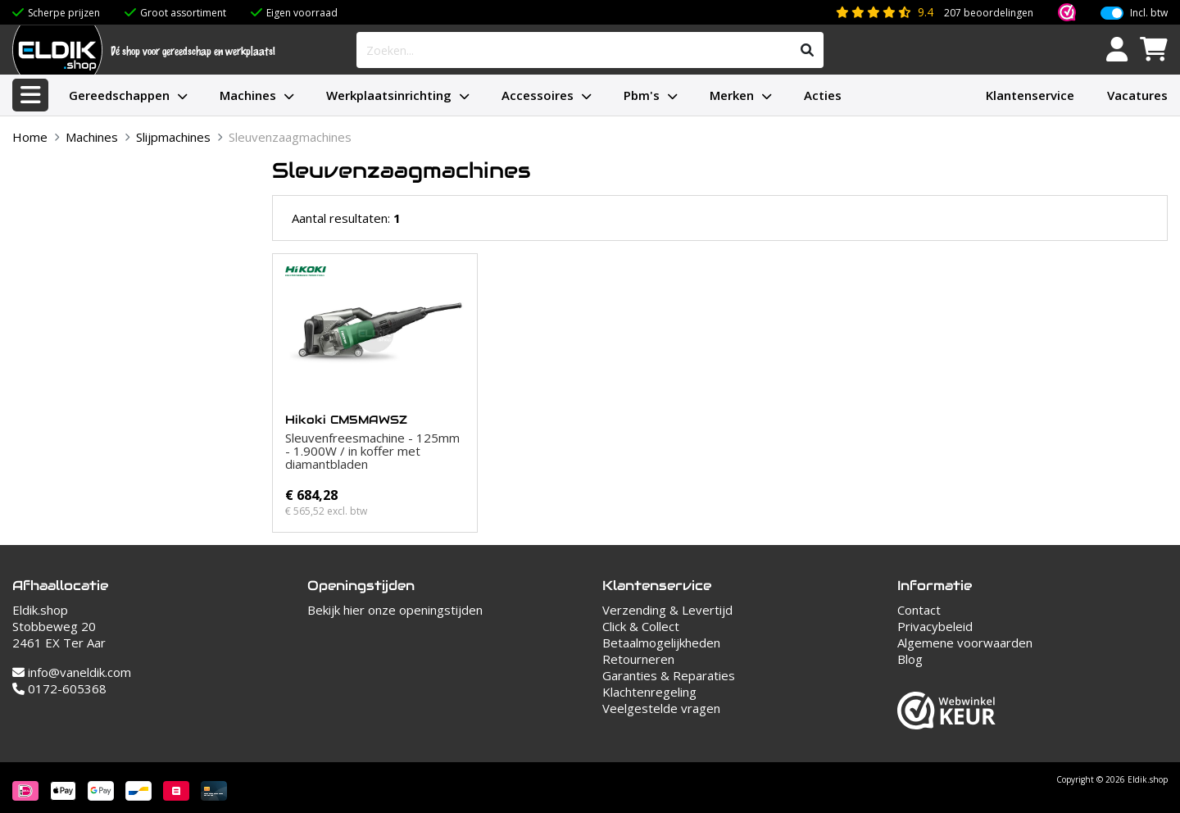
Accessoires (538, 95)
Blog (910, 659)
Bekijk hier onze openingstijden (395, 610)
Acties (823, 95)
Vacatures (1137, 95)
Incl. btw (1149, 11)
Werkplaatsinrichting (389, 95)
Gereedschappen (119, 95)
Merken (732, 95)
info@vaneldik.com (71, 672)
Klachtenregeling (649, 692)
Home (30, 137)
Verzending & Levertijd (667, 610)
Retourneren (638, 659)
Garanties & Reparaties (668, 675)
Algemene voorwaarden (964, 642)
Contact (919, 610)
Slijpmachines (173, 137)
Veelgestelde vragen (661, 708)
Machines (248, 95)
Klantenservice (1030, 95)
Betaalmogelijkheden (661, 642)
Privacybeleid (935, 626)
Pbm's (642, 95)
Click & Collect (640, 626)
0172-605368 (59, 688)
